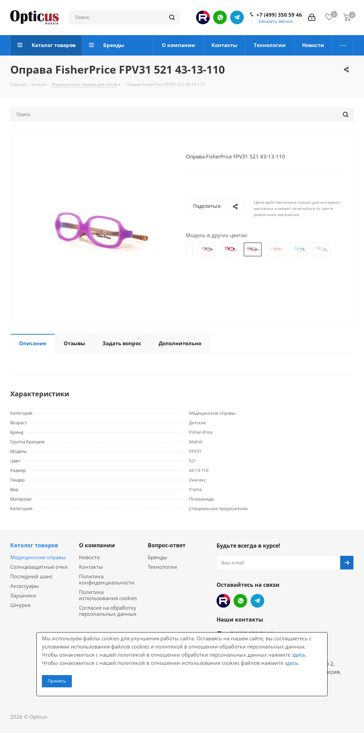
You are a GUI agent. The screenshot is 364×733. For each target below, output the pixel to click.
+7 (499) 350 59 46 (279, 15)
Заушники (23, 595)
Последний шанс (31, 576)
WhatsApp (220, 17)
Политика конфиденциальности (106, 579)
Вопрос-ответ (167, 545)
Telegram (237, 17)
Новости (89, 557)
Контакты (91, 566)
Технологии (162, 566)
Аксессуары (24, 585)
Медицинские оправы (38, 557)
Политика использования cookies (108, 595)
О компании (97, 545)
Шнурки (20, 604)
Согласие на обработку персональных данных (108, 610)
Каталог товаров (34, 545)
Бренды (157, 557)
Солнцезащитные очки (39, 566)
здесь (298, 654)
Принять (57, 681)
